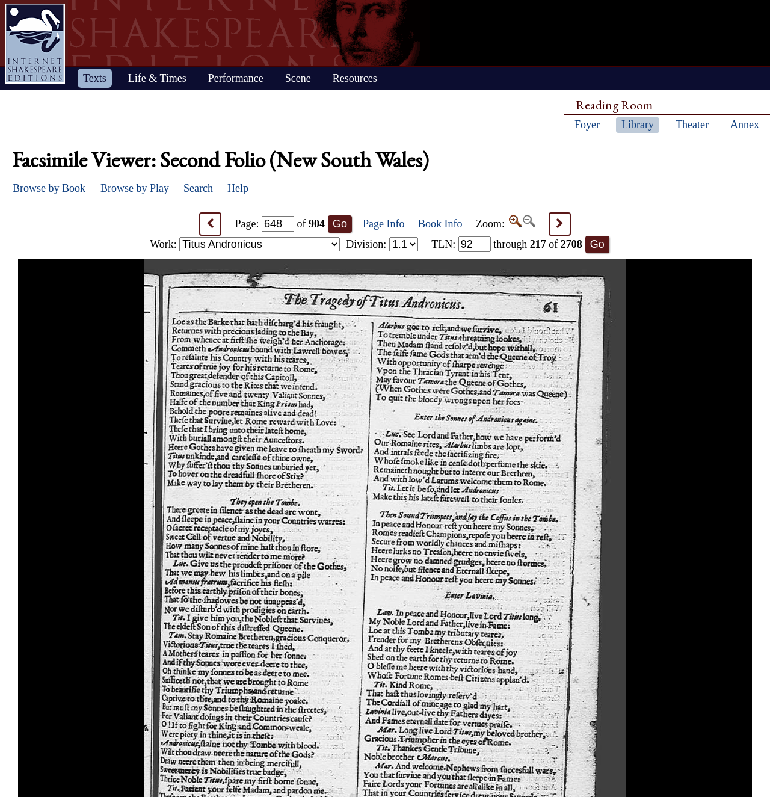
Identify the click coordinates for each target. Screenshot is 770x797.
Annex (744, 124)
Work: (245, 244)
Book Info (440, 224)
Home (35, 44)
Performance (235, 78)
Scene (298, 78)
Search (198, 188)
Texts (94, 78)
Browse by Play (134, 188)
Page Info (383, 224)
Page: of (280, 224)
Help (237, 188)
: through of (506, 244)
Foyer (587, 124)
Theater (692, 124)
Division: (382, 244)
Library (637, 124)
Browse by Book (49, 188)
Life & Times (157, 78)
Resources (355, 78)
